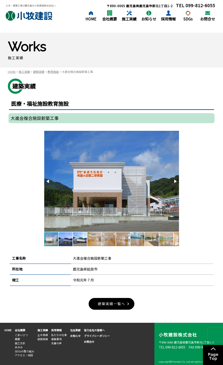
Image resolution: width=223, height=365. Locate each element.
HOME (90, 19)
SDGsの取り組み (24, 351)
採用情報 (168, 19)
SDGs (188, 19)
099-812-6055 (200, 5)
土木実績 (42, 335)
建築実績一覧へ (111, 303)
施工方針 (20, 343)
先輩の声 (56, 343)
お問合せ (207, 19)
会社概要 (109, 19)
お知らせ (148, 19)
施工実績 (129, 19)
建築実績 (38, 72)
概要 (17, 339)
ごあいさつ (21, 335)
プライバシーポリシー (97, 336)
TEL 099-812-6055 (172, 347)
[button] (48, 181)
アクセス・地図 (24, 355)
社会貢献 (75, 330)
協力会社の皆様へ (94, 330)
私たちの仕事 (59, 335)
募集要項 (56, 339)
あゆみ (19, 347)
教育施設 (53, 72)
